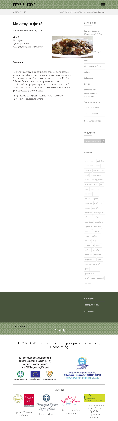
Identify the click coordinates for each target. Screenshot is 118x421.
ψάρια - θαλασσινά (92, 273)
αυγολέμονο (96, 175)
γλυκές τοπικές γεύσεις (94, 180)
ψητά (87, 278)
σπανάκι (96, 250)
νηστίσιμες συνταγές (93, 227)
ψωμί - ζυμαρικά (97, 278)
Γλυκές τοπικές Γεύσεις (93, 34)
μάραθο (88, 217)
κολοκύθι (88, 203)
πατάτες (94, 236)
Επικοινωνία (89, 311)
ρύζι (94, 241)
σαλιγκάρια (89, 245)
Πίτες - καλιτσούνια (92, 166)
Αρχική (61, 12)
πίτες (87, 236)
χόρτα (100, 259)
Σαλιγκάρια (88, 78)
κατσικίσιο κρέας (91, 198)
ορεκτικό (96, 231)
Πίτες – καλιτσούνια (92, 66)
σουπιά (99, 245)
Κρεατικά (87, 46)
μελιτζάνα (99, 222)
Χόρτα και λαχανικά (86, 12)
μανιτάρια (89, 222)
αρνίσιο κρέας (98, 170)
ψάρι (87, 269)
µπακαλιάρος (90, 161)
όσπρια (88, 283)
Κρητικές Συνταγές (71, 12)
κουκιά (87, 208)
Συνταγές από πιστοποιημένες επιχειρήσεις (90, 93)
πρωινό (88, 241)
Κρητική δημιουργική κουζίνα (93, 53)
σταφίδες (88, 255)
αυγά (87, 175)
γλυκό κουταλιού (91, 184)
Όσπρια (87, 60)
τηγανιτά (97, 255)
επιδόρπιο (95, 189)
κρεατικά (88, 212)
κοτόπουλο (98, 203)
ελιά (102, 184)
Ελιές (86, 40)
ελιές (87, 189)
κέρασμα (88, 194)
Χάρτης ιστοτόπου (91, 305)
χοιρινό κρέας (90, 259)
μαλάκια (96, 217)
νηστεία (88, 231)
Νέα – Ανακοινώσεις (92, 121)
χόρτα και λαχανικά (92, 264)
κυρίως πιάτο (99, 212)
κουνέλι (95, 208)
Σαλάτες (87, 72)
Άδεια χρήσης (89, 298)
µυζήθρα (100, 161)
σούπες (88, 250)
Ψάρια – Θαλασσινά (92, 107)
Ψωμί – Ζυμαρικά (91, 113)
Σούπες (87, 84)
